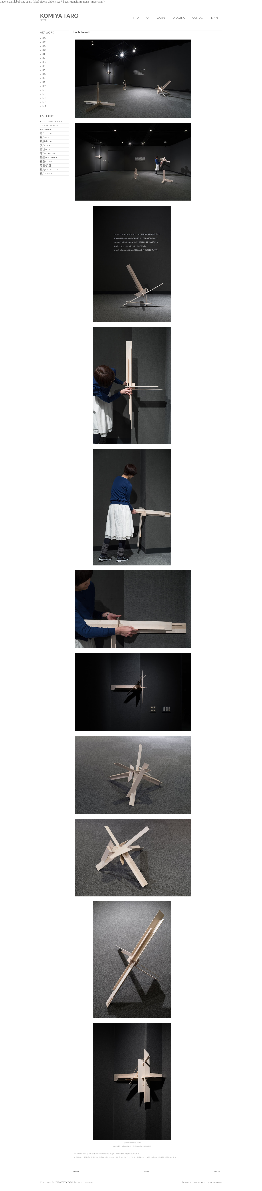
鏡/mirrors (47, 173)
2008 (43, 42)
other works (49, 125)
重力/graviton (49, 169)
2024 (43, 106)
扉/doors (46, 133)
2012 (42, 58)
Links (214, 17)
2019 (43, 86)
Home (146, 1171)
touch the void (81, 32)
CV (148, 17)
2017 (42, 78)
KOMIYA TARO (59, 15)
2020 (43, 90)
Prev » (217, 1171)
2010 (43, 50)
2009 (43, 46)
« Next (76, 1171)
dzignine (198, 1182)
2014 (42, 66)
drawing (179, 17)
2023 (43, 102)
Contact (198, 17)
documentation (51, 121)
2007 (43, 38)
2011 (42, 54)
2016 (43, 74)
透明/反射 (45, 165)
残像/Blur (46, 141)
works (161, 17)
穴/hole (45, 145)
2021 (42, 94)
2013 (43, 62)
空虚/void (46, 149)
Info (135, 17)
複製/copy (46, 161)
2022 (43, 98)
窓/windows (48, 153)
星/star (44, 137)
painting (46, 129)
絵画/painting (49, 157)
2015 (42, 70)
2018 (42, 82)
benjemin (217, 1182)
